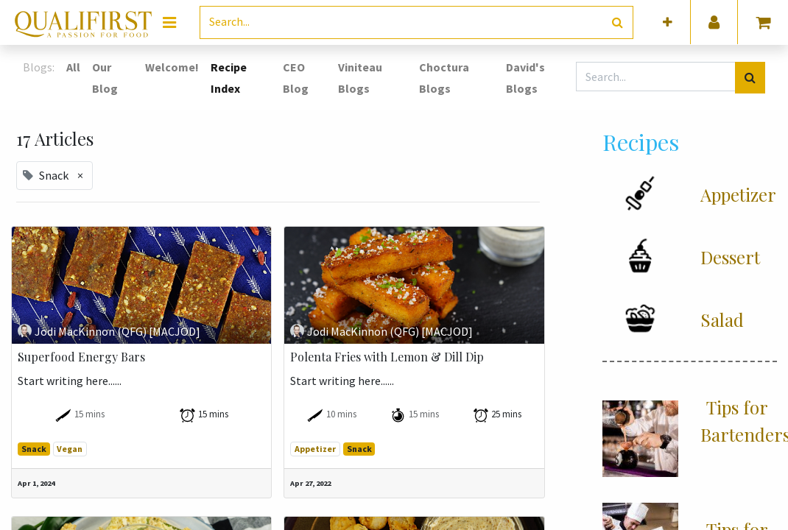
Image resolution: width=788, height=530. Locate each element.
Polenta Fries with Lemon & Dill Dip (387, 357)
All (73, 67)
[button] (667, 22)
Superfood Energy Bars (81, 357)
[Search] (617, 22)
